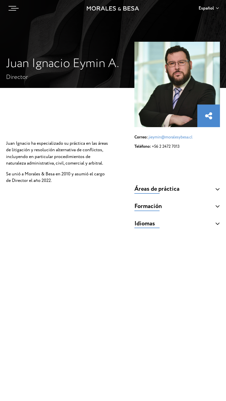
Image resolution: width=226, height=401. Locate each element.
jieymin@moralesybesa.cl (170, 137)
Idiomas (177, 223)
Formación (177, 206)
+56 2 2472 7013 (166, 146)
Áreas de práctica (177, 189)
